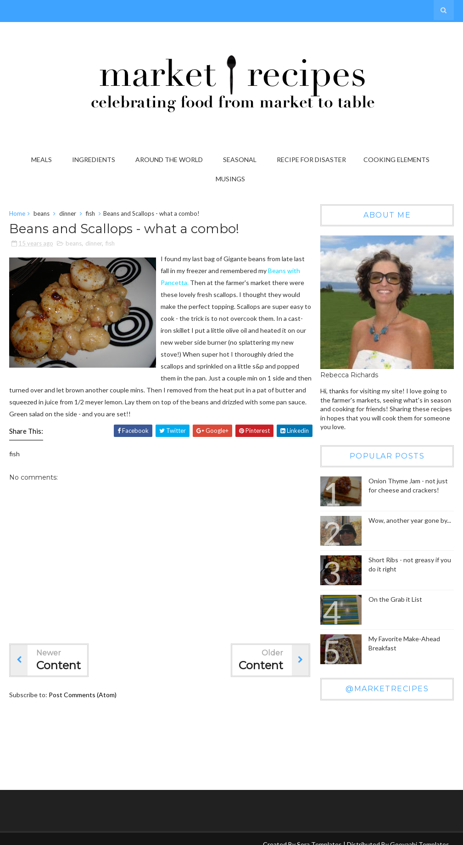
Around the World (169, 159)
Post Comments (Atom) (83, 695)
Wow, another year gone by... (409, 521)
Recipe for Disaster (311, 159)
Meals (41, 159)
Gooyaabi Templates (419, 835)
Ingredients (93, 159)
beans (41, 214)
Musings (230, 179)
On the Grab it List (395, 600)
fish (90, 214)
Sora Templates (319, 835)
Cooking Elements (396, 159)
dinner (67, 214)
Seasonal (240, 159)
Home (17, 214)
